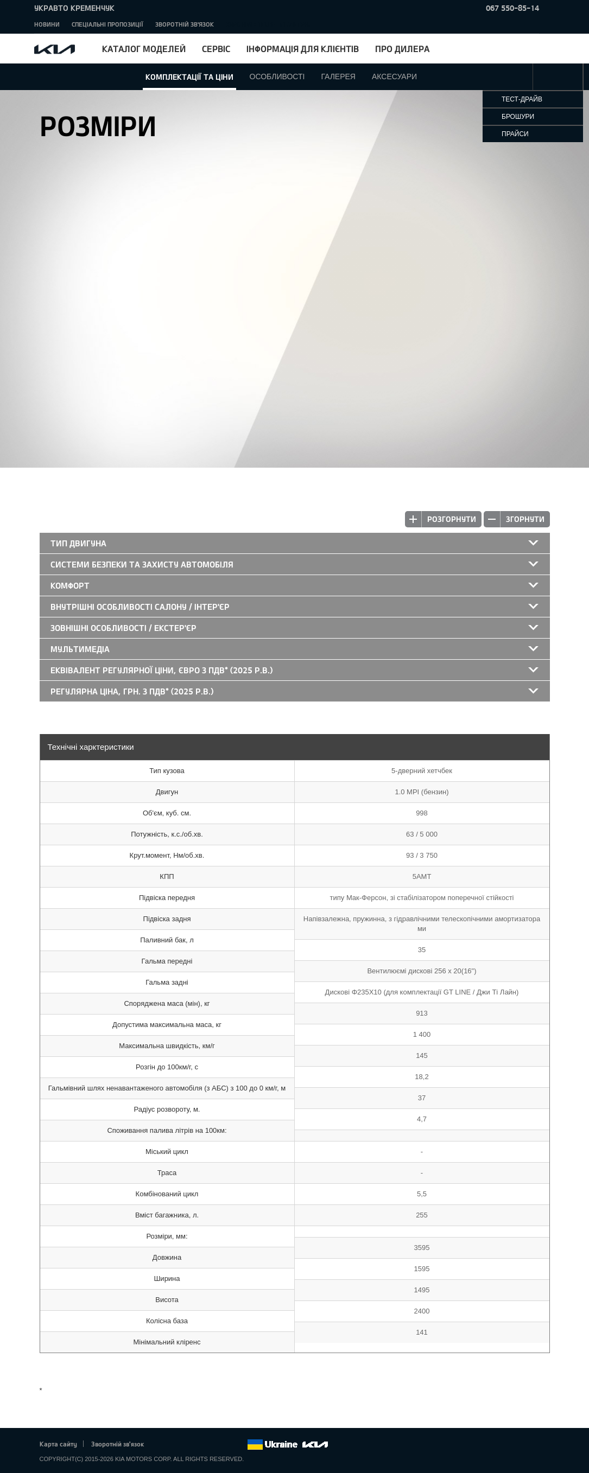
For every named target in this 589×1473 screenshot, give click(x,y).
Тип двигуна (78, 543)
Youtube (208, 1444)
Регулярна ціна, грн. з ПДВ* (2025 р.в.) (131, 691)
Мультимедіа (80, 649)
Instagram (223, 1444)
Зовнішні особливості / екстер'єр (123, 628)
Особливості (277, 76)
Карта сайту (58, 1444)
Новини (47, 24)
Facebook (163, 1444)
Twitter (178, 1444)
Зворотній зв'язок (184, 24)
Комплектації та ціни (189, 76)
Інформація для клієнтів (302, 48)
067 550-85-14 (512, 7)
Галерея (338, 76)
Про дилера (402, 48)
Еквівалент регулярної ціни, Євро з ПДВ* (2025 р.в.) (161, 670)
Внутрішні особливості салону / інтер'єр (140, 606)
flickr (238, 1444)
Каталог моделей (144, 48)
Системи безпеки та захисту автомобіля (141, 564)
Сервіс (216, 48)
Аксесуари (394, 76)
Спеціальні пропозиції (107, 24)
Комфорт (70, 585)
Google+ (193, 1444)
